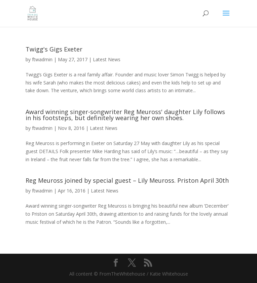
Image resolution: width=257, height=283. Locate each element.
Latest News (106, 59)
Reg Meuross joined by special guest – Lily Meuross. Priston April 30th (127, 180)
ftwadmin (42, 59)
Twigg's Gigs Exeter (54, 49)
